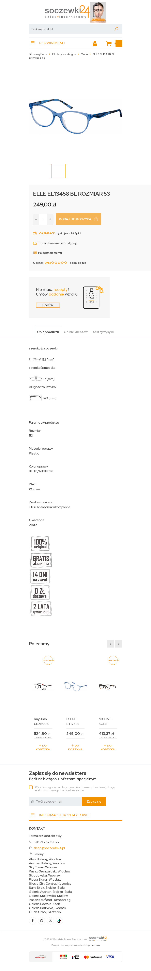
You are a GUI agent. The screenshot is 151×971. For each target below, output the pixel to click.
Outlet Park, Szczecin (45, 912)
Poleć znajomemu (47, 253)
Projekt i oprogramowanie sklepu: (75, 945)
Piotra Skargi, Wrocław (45, 880)
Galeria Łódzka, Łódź (44, 904)
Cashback (47, 233)
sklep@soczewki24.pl (49, 848)
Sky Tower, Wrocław (43, 867)
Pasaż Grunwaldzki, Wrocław (49, 871)
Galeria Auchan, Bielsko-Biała (50, 892)
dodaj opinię (78, 263)
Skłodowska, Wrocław (44, 875)
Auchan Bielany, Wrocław (47, 863)
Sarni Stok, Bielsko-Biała (47, 888)
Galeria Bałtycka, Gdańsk (47, 908)
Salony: (39, 854)
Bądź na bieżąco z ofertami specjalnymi (63, 776)
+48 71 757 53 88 (46, 842)
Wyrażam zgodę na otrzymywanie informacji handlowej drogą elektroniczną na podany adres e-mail (75, 788)
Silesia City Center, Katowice (50, 884)
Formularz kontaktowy (45, 836)
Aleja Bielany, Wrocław (45, 859)
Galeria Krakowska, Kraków (48, 896)
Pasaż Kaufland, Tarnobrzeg (50, 900)
